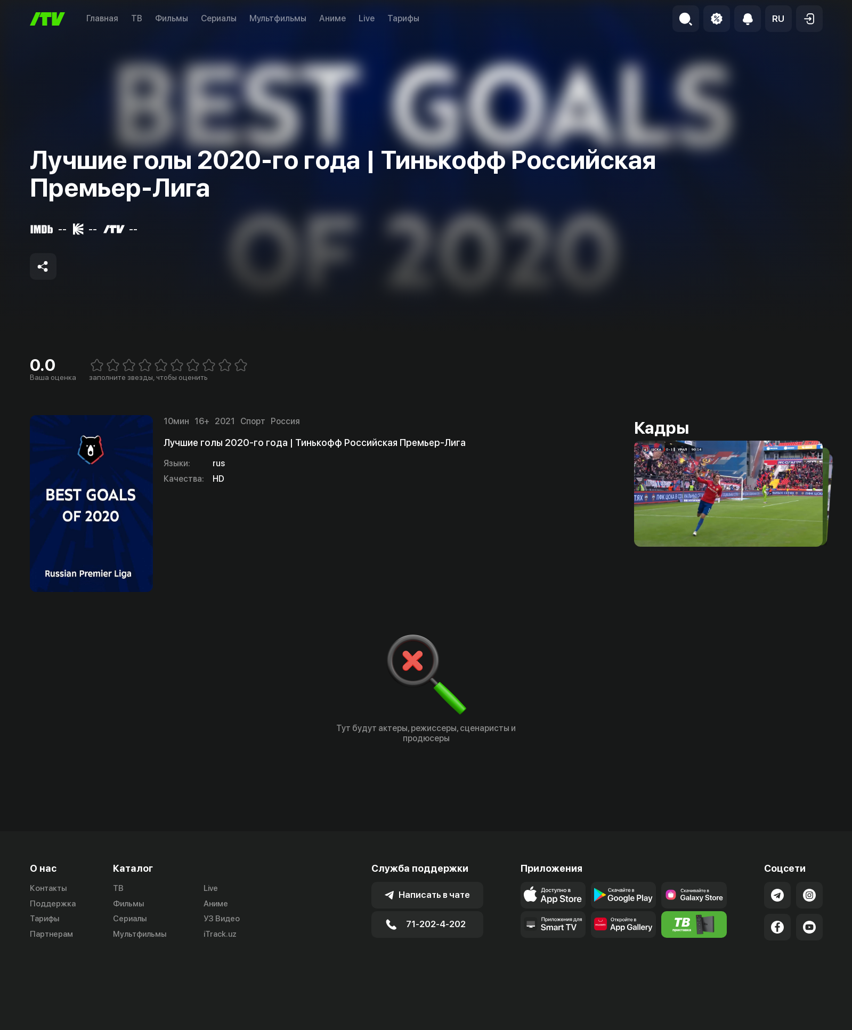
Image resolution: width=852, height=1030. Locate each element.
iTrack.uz (220, 934)
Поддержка (53, 904)
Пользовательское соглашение (631, 1016)
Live (367, 18)
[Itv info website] (693, 924)
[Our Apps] (553, 924)
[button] (778, 18)
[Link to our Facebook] (777, 927)
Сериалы (219, 18)
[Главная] (47, 19)
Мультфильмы (277, 18)
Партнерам (51, 934)
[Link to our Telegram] (777, 895)
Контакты (48, 888)
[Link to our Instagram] (809, 895)
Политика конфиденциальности (763, 1016)
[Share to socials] (43, 266)
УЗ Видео (222, 918)
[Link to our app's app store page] (553, 895)
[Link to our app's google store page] (623, 895)
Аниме (332, 18)
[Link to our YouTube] (809, 927)
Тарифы (403, 18)
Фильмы (171, 18)
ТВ (136, 18)
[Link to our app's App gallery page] (623, 924)
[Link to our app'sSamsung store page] (693, 895)
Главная (102, 18)
